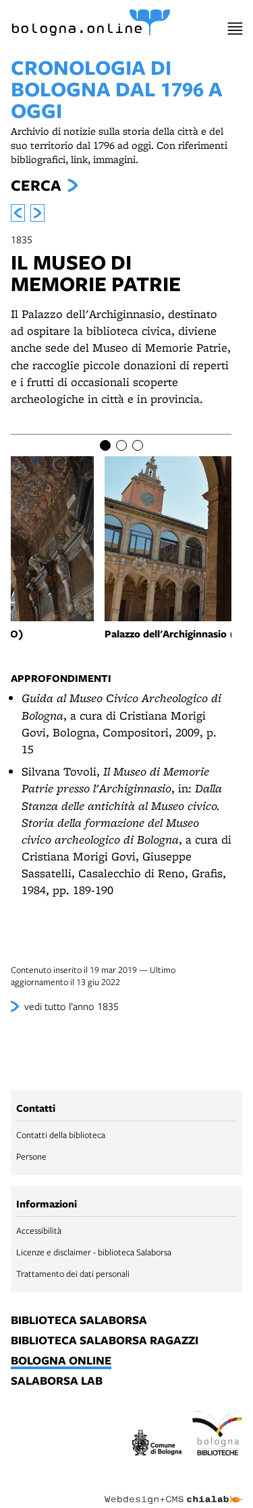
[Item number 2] (121, 445)
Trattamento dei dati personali (73, 1273)
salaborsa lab (57, 1381)
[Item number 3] (137, 445)
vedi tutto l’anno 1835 (71, 1006)
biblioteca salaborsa (79, 1320)
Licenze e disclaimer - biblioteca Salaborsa (93, 1252)
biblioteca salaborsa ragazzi (104, 1341)
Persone (31, 1156)
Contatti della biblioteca (60, 1135)
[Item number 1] (105, 445)
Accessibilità (38, 1230)
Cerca (36, 185)
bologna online (61, 1361)
